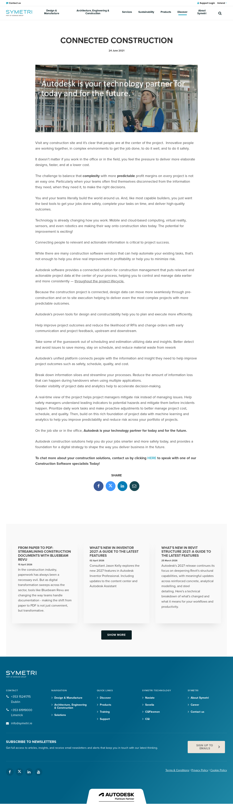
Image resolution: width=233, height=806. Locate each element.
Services (122, 12)
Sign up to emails (204, 747)
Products (155, 12)
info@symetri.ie (22, 724)
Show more (116, 635)
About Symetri (185, 12)
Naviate (150, 698)
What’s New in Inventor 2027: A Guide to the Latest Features (115, 552)
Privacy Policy (199, 771)
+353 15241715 (21, 697)
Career (195, 705)
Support (105, 719)
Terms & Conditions (177, 771)
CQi (147, 719)
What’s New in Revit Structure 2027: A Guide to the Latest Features (187, 552)
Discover (168, 12)
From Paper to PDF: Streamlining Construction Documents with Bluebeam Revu (43, 554)
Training (105, 712)
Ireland (222, 3)
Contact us (198, 712)
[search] (220, 13)
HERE (151, 458)
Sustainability (138, 12)
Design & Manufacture (53, 12)
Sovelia (150, 705)
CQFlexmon (152, 712)
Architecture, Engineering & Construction (91, 12)
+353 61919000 (21, 710)
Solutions (60, 715)
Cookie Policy (218, 771)
